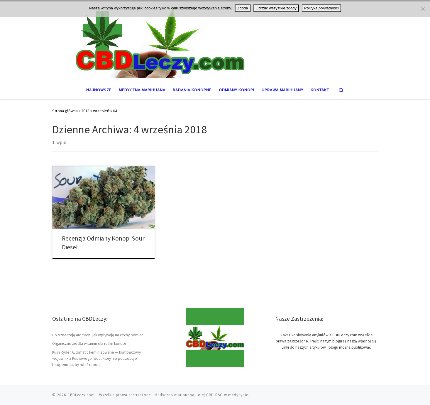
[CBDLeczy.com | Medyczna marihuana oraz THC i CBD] (215, 40)
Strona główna (65, 110)
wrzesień (101, 110)
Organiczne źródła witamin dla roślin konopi (89, 343)
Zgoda (242, 8)
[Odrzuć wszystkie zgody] (423, 9)
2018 (85, 110)
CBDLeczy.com (81, 394)
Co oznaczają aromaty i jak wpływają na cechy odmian (97, 334)
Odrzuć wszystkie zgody (276, 8)
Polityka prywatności (321, 8)
